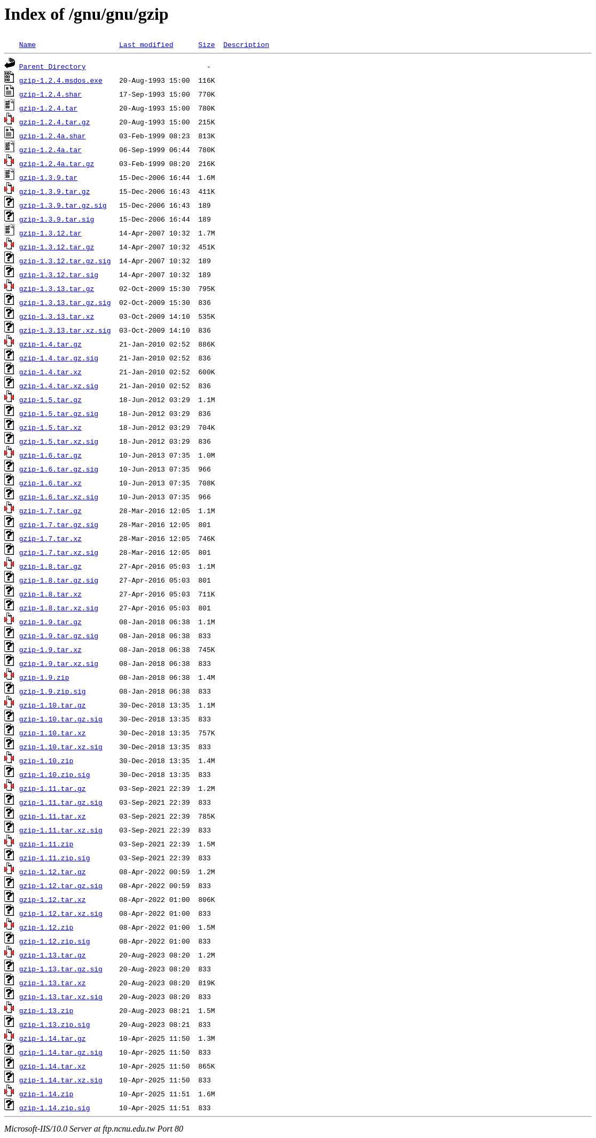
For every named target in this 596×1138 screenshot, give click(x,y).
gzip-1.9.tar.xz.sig (58, 663)
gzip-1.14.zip (46, 1093)
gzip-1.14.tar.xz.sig (61, 1080)
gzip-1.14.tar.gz (52, 1038)
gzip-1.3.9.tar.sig (56, 219)
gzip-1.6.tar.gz (50, 455)
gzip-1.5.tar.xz (50, 427)
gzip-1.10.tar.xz (52, 732)
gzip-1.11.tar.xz (52, 816)
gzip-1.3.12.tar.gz (56, 247)
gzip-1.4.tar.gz (50, 344)
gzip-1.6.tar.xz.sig (58, 496)
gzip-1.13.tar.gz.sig (61, 969)
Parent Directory (52, 66)
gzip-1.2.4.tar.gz (54, 122)
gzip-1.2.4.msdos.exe (61, 80)
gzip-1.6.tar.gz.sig (58, 469)
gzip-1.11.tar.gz (52, 788)
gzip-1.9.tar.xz (50, 649)
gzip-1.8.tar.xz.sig (58, 608)
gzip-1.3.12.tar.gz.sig (65, 260)
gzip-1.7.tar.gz (50, 510)
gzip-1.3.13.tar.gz (56, 288)
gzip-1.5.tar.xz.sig (58, 441)
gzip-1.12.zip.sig (54, 941)
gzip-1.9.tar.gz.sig (58, 635)
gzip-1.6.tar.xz (50, 483)
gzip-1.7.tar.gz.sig (58, 524)
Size (206, 44)
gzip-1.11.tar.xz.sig (61, 830)
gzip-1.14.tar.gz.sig (61, 1052)
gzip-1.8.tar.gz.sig (58, 580)
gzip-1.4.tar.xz (50, 371)
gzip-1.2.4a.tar (50, 149)
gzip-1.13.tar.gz (52, 955)
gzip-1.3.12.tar (50, 233)
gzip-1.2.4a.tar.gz (56, 163)
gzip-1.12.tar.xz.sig (61, 913)
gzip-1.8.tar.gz (50, 566)
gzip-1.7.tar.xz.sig (58, 552)
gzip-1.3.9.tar (48, 177)
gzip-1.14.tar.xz (52, 1066)
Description (246, 44)
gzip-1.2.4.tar (48, 108)
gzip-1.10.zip (46, 760)
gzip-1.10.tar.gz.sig (61, 719)
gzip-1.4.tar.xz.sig (58, 385)
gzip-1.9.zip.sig (52, 691)
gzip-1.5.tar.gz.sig (58, 413)
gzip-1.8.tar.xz (50, 594)
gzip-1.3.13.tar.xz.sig (65, 330)
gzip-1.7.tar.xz (50, 538)
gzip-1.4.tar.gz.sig (58, 358)
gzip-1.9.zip (44, 677)
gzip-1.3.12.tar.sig (58, 274)
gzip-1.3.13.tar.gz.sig (65, 302)
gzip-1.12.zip (46, 927)
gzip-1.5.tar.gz (50, 399)
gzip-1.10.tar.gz (52, 705)
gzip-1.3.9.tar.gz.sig (63, 205)
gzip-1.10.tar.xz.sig (61, 746)
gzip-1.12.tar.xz (52, 899)
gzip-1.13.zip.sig (54, 1024)
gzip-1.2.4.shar (50, 94)
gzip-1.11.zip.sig (54, 857)
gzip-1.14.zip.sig (54, 1107)
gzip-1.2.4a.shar (52, 135)
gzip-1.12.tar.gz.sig (61, 885)
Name (27, 44)
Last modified (146, 44)
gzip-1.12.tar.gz (52, 871)
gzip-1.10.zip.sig (54, 774)
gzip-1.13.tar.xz (52, 982)
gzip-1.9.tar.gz (50, 621)
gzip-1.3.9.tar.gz (54, 191)
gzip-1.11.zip (46, 844)
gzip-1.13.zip (46, 1010)
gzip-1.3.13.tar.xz (56, 316)
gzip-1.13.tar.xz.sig (61, 996)
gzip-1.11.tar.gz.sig (61, 802)
